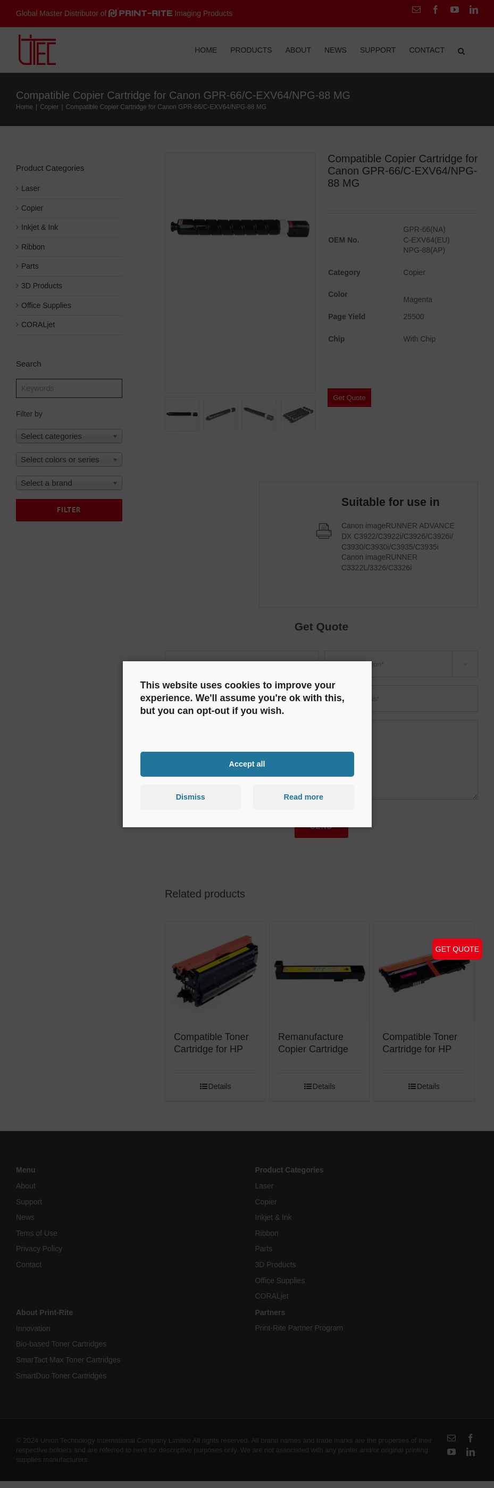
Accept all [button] (247, 764)
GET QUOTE (457, 949)
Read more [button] (303, 797)
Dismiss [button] (190, 797)
